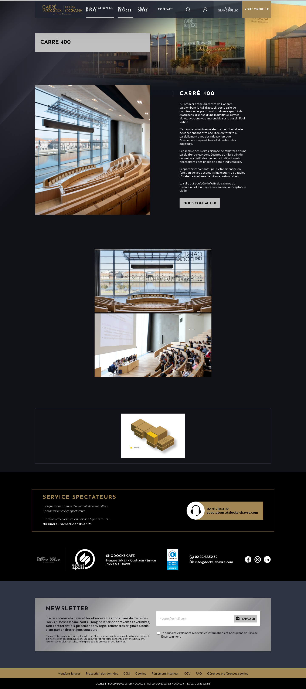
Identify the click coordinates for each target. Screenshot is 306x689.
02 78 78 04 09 (217, 508)
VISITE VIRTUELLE (257, 9)
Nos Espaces (125, 9)
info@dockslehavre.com (214, 562)
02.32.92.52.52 (206, 557)
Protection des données (102, 673)
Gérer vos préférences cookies (227, 673)
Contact (165, 9)
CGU (126, 673)
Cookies (140, 673)
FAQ (199, 673)
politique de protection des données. (105, 641)
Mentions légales (69, 673)
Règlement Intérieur (165, 673)
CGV (187, 673)
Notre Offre (143, 9)
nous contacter (199, 203)
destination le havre (99, 9)
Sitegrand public (228, 9)
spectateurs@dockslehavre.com (232, 512)
